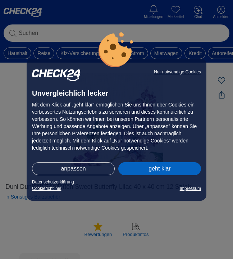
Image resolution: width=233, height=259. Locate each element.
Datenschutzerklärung (53, 182)
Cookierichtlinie (46, 188)
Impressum (190, 188)
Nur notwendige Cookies (177, 71)
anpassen (73, 168)
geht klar (159, 168)
